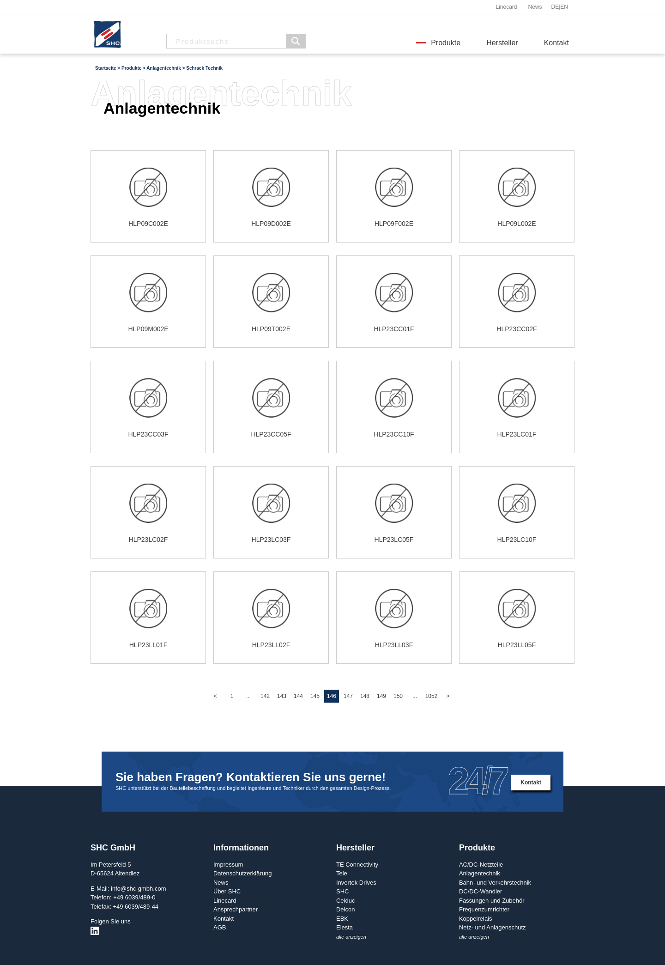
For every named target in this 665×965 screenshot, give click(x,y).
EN (564, 7)
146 (331, 696)
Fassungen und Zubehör (492, 900)
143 (281, 696)
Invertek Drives (356, 882)
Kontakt (556, 43)
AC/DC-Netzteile (481, 864)
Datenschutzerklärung (242, 873)
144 (298, 696)
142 (265, 696)
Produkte (445, 43)
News (535, 7)
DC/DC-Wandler (480, 891)
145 (315, 696)
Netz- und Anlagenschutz (492, 927)
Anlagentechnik (479, 873)
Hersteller (502, 43)
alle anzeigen (351, 937)
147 (348, 696)
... (248, 696)
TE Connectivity (357, 864)
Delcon (345, 909)
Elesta (344, 927)
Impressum (228, 864)
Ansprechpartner (235, 909)
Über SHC (227, 891)
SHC (342, 891)
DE (555, 7)
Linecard (506, 7)
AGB (219, 927)
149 (381, 696)
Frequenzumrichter (484, 909)
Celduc (345, 900)
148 (364, 696)
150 (398, 696)
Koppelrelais (475, 918)
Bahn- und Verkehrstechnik (495, 882)
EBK (342, 918)
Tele (341, 873)
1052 (431, 696)
